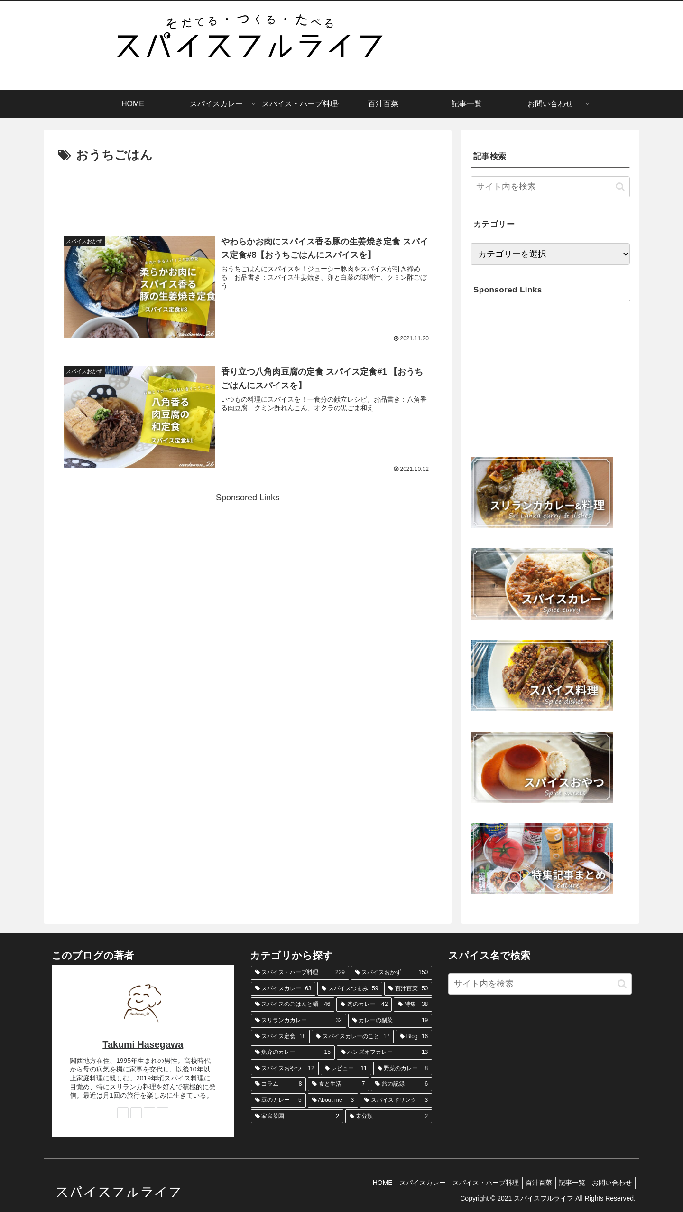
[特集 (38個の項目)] (413, 1004)
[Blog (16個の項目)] (414, 1037)
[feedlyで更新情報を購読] (149, 1112)
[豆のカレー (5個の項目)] (278, 1100)
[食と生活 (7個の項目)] (338, 1084)
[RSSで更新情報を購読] (162, 1112)
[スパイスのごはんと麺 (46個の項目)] (293, 1004)
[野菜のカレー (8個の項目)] (402, 1069)
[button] (620, 186)
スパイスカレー (408, 1182)
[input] (550, 186)
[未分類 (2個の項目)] (388, 1116)
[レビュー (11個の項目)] (346, 1069)
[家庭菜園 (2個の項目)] (297, 1116)
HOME (365, 1182)
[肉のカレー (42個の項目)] (364, 1004)
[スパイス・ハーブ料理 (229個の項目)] (300, 973)
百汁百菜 (530, 1182)
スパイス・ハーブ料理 (474, 1182)
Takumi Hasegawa (142, 1044)
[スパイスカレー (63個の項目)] (283, 989)
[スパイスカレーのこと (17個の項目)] (353, 1037)
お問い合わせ (610, 1182)
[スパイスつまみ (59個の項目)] (349, 989)
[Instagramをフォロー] (136, 1112)
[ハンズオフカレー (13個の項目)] (384, 1052)
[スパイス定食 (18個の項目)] (280, 1037)
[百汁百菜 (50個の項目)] (408, 989)
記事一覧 (567, 1182)
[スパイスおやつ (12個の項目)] (285, 1069)
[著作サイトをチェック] (123, 1112)
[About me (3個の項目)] (333, 1100)
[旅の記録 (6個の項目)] (401, 1084)
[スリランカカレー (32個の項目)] (298, 1021)
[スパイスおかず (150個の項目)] (391, 973)
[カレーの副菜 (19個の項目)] (390, 1021)
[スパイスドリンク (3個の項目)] (396, 1100)
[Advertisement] (247, 192)
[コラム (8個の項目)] (278, 1084)
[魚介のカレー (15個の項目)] (293, 1052)
